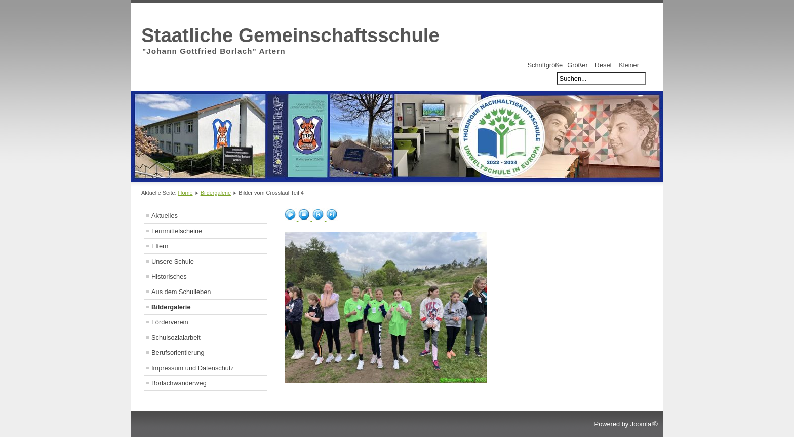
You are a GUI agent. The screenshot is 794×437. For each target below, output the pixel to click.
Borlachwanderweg (179, 383)
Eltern (159, 246)
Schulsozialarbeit (176, 337)
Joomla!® (644, 424)
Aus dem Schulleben (181, 292)
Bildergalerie (216, 193)
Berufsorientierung (178, 352)
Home (185, 193)
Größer (577, 65)
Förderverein (169, 322)
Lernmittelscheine (176, 231)
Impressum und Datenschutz (192, 368)
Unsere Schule (172, 261)
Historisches (169, 276)
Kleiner (629, 65)
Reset (603, 65)
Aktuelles (164, 216)
